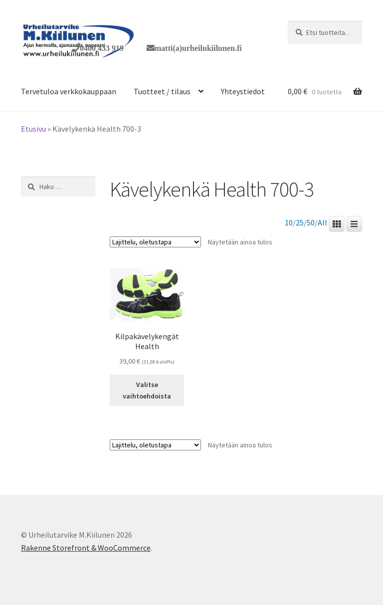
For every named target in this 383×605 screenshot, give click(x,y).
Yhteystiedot (243, 91)
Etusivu (33, 129)
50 (311, 222)
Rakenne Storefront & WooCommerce (86, 548)
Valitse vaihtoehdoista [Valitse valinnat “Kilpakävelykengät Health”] (147, 390)
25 (300, 222)
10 (289, 222)
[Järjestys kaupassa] (155, 241)
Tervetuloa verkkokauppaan (68, 91)
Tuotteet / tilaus (162, 91)
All (322, 222)
